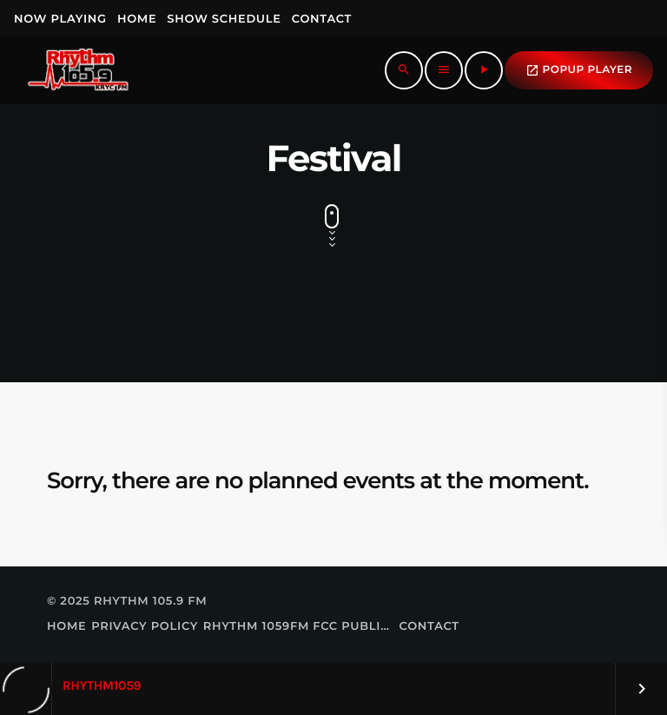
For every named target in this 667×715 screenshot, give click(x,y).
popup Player (578, 70)
